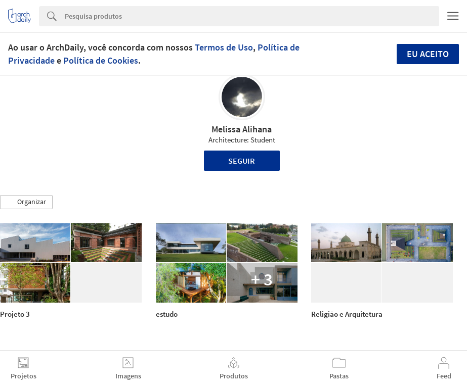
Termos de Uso (224, 47)
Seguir (241, 161)
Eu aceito (428, 54)
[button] (26, 202)
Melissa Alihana (241, 129)
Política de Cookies (100, 60)
